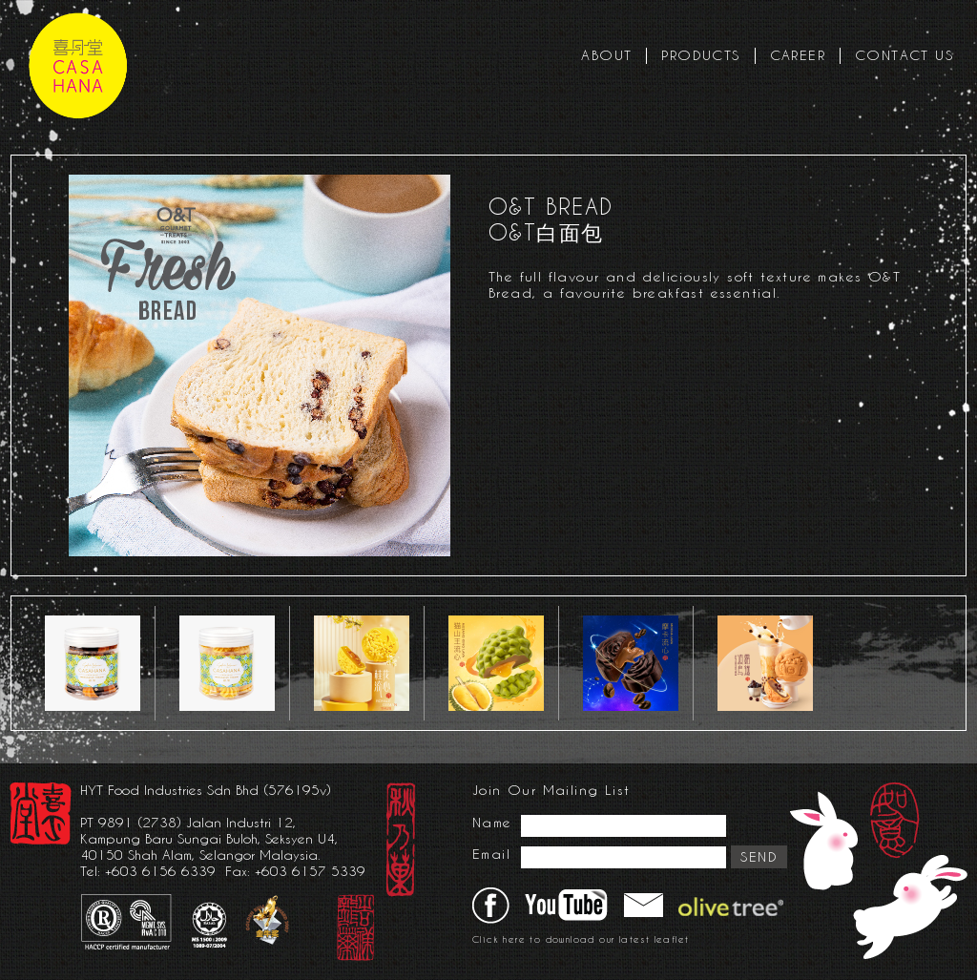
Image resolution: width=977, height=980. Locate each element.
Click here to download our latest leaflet (580, 939)
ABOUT (606, 55)
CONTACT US (904, 55)
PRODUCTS (700, 55)
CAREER (797, 55)
